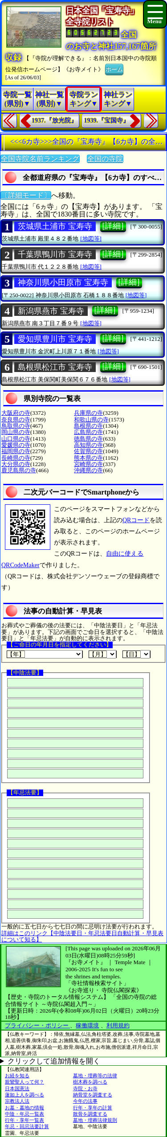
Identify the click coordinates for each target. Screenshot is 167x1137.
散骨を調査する (90, 1114)
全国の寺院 (105, 159)
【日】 (136, 654)
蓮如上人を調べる (24, 1094)
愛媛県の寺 (15, 445)
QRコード (136, 520)
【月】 (102, 654)
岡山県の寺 (15, 432)
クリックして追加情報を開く (54, 1061)
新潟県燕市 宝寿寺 (51, 311)
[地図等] (91, 238)
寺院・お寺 (85, 1088)
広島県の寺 (88, 432)
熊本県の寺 (88, 457)
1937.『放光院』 (54, 120)
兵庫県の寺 (88, 412)
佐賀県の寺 (88, 451)
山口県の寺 (15, 438)
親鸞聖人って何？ (24, 1081)
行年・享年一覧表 (24, 1120)
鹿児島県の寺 (18, 470)
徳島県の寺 (88, 438)
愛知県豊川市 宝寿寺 (55, 339)
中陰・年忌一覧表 (24, 1114)
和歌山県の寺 (91, 419)
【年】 (44, 654)
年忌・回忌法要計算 (27, 1126)
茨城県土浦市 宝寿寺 (55, 226)
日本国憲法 (17, 1088)
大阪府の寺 (15, 412)
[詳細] (113, 225)
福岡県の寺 (15, 451)
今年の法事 (85, 1101)
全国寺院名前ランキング (40, 159)
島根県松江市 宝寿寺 (55, 367)
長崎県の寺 (15, 457)
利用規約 (118, 1025)
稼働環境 (87, 1025)
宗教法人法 (17, 1101)
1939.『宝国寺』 (107, 120)
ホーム (114, 68)
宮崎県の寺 (88, 464)
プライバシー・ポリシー (37, 1025)
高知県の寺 (88, 445)
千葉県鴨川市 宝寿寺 (55, 254)
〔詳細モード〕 (26, 195)
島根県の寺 (88, 425)
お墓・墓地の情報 (24, 1107)
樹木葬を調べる (90, 1081)
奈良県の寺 (15, 419)
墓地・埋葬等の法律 (95, 1075)
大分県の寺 (15, 464)
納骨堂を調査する (92, 1094)
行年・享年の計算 (92, 1107)
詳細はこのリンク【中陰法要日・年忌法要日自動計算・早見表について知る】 (82, 936)
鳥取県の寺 (15, 425)
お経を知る (17, 1075)
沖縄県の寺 (88, 470)
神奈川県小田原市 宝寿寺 (63, 282)
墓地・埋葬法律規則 (95, 1120)
